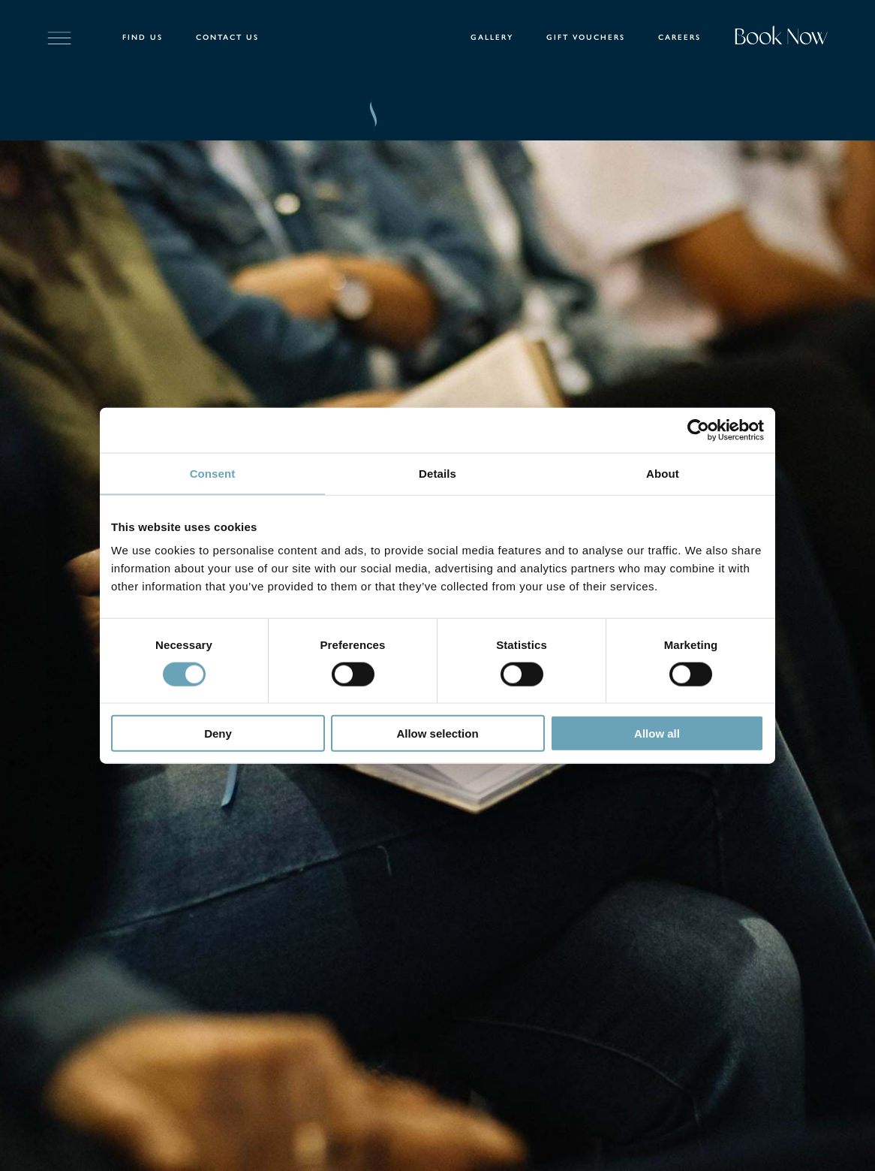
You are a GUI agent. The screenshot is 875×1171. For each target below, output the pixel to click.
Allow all (657, 733)
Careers (679, 37)
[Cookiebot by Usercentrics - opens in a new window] (698, 429)
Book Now (781, 38)
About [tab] (662, 472)
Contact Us (227, 37)
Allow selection (437, 733)
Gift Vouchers (585, 37)
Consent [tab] (213, 472)
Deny (218, 733)
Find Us (142, 37)
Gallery (492, 37)
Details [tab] (437, 472)
